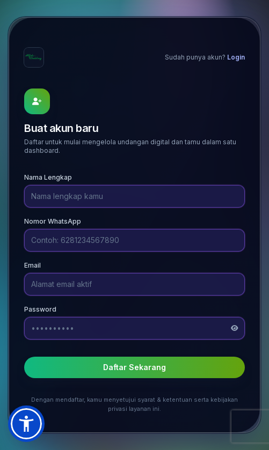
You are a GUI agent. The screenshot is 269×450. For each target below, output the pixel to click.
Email (32, 265)
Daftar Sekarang (134, 367)
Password (40, 309)
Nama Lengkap (48, 177)
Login (236, 57)
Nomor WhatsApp (52, 221)
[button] (26, 423)
